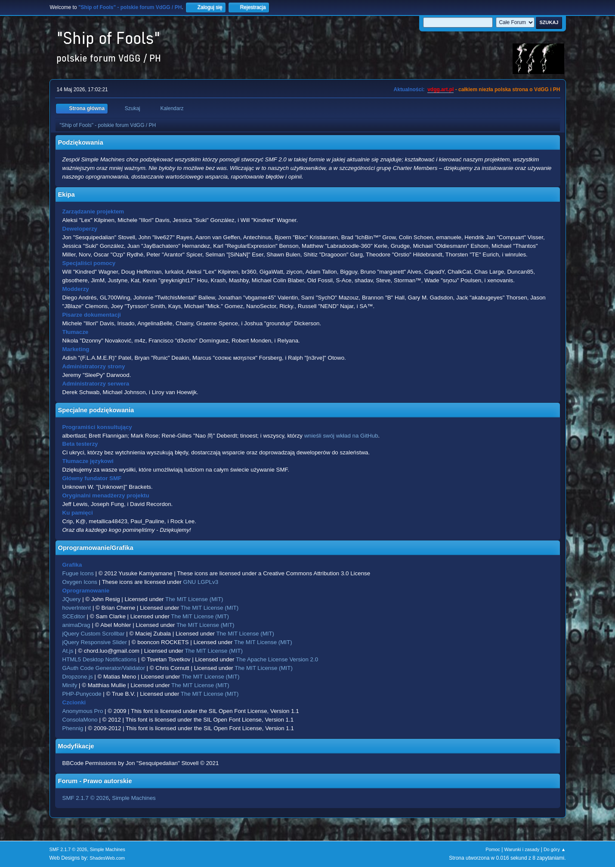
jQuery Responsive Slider (94, 642)
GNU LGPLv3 (200, 582)
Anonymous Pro (82, 711)
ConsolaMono (80, 719)
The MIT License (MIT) (194, 599)
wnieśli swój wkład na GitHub (341, 435)
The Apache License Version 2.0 (277, 659)
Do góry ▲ (555, 849)
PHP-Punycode (82, 694)
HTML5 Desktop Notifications (99, 659)
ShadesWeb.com (107, 858)
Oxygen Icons (80, 582)
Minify (69, 685)
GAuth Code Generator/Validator (103, 668)
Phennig (72, 728)
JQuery (71, 599)
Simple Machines (133, 798)
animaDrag (76, 625)
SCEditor (73, 616)
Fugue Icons (78, 573)
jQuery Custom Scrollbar (93, 633)
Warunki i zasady (522, 849)
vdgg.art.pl (440, 89)
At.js (68, 651)
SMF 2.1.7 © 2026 (85, 798)
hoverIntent (76, 608)
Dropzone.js (77, 676)
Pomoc (492, 849)
